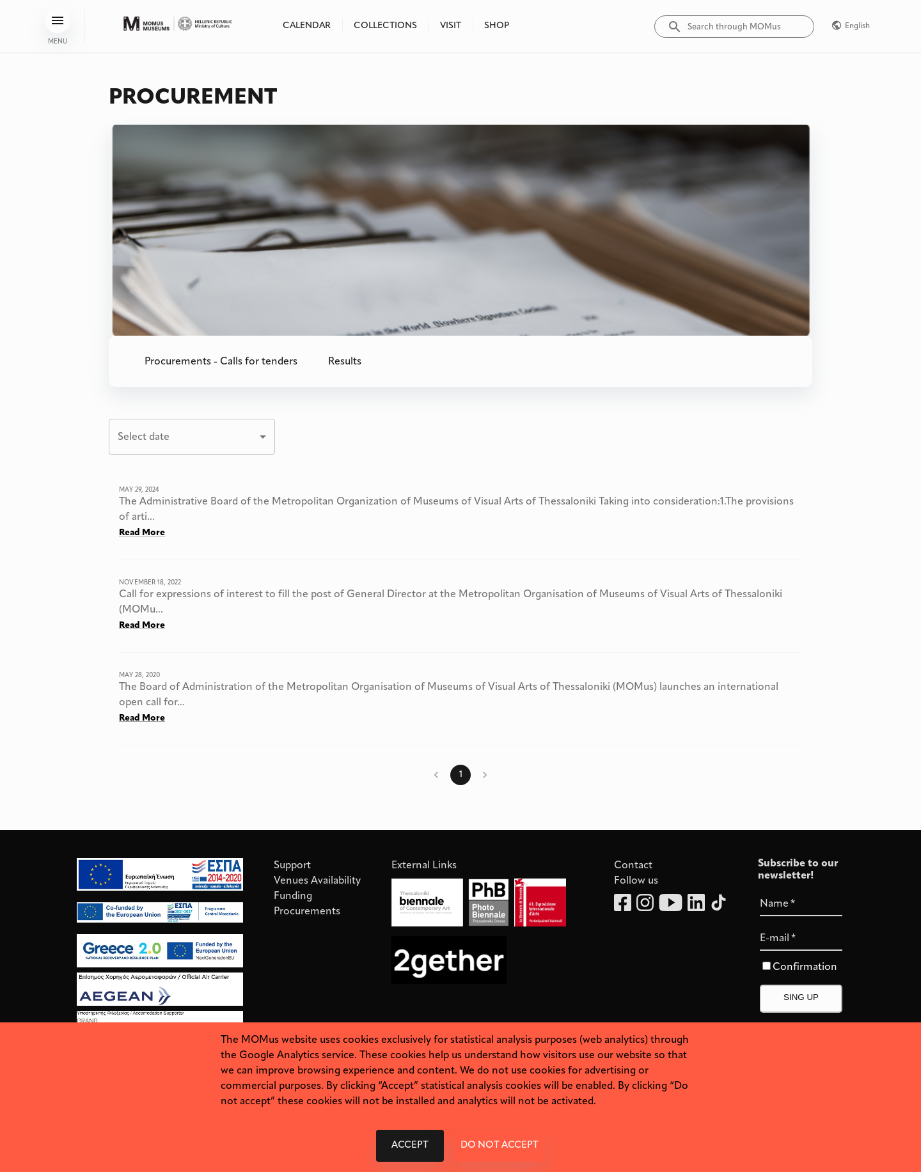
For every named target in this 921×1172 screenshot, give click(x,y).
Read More (142, 533)
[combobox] (192, 437)
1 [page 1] (460, 775)
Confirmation (805, 967)
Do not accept (499, 1146)
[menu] (57, 20)
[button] (221, 361)
